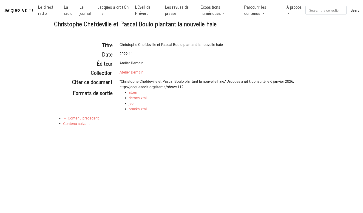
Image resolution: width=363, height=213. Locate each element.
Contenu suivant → (78, 124)
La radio (68, 10)
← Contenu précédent (81, 118)
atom (133, 92)
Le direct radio (46, 10)
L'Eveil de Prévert (142, 10)
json (132, 103)
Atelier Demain (131, 72)
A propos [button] (293, 6)
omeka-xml (138, 109)
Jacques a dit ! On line (113, 10)
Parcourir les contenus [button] (255, 10)
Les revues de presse (177, 10)
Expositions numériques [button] (211, 10)
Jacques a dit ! (18, 10)
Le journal (85, 10)
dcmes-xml (138, 98)
